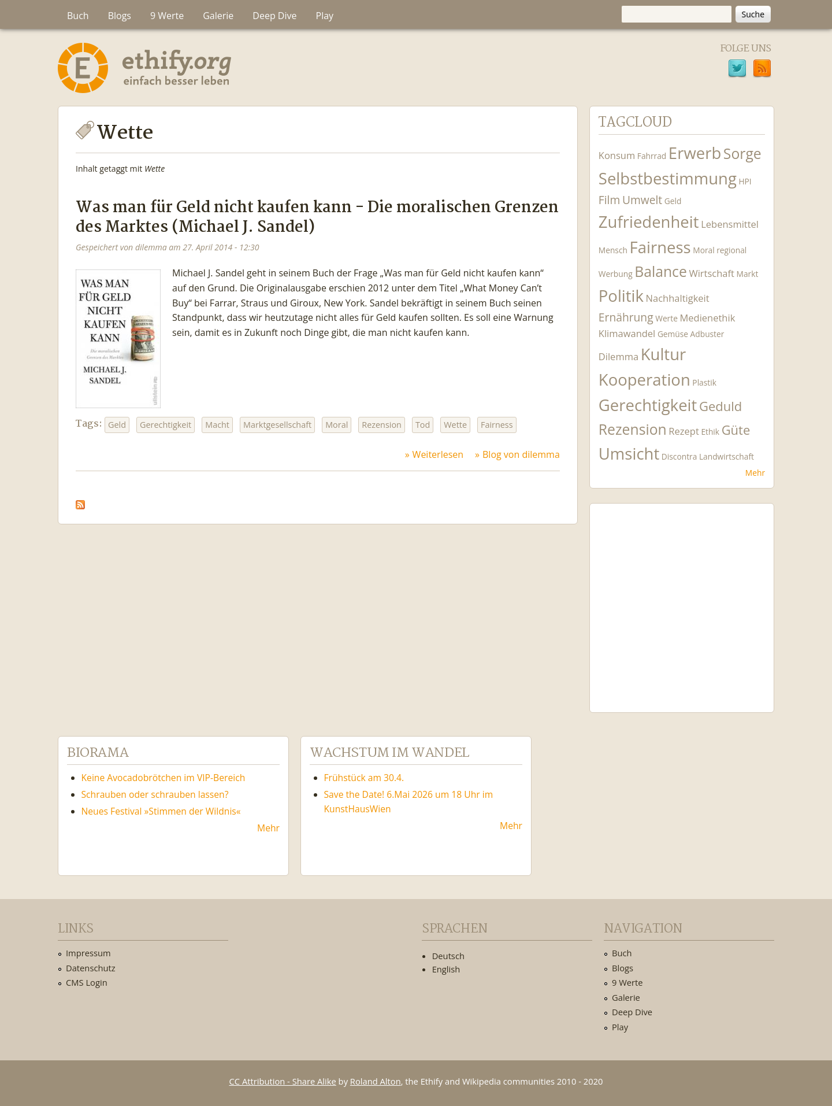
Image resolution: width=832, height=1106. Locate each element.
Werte (666, 318)
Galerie (218, 15)
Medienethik (707, 317)
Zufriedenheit (649, 221)
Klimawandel (627, 333)
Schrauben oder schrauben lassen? (155, 794)
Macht (217, 424)
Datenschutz (91, 968)
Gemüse (673, 333)
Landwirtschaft (726, 456)
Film (609, 200)
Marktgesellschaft (277, 424)
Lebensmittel (730, 224)
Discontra (679, 456)
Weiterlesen (438, 454)
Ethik (710, 431)
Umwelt (642, 200)
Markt (748, 273)
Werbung (616, 273)
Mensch (613, 250)
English (446, 969)
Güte (736, 429)
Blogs (119, 15)
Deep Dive (274, 15)
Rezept (683, 431)
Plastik (704, 382)
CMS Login (86, 982)
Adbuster (707, 333)
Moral (336, 424)
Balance (660, 271)
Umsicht (629, 453)
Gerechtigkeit (165, 424)
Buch (78, 15)
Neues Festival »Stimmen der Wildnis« (161, 811)
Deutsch (448, 955)
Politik (621, 295)
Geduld (720, 406)
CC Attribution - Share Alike (282, 1081)
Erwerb (694, 153)
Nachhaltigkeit (678, 298)
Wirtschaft (711, 273)
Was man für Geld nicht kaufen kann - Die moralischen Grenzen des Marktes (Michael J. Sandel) (317, 217)
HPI (744, 181)
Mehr (755, 472)
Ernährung (626, 317)
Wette (455, 424)
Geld (117, 424)
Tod (422, 424)
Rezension (382, 424)
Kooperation (644, 379)
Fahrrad (651, 155)
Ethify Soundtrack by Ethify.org (682, 599)
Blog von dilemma (521, 454)
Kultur (663, 354)
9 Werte (167, 15)
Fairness (497, 424)
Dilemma (618, 356)
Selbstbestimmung (668, 178)
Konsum (617, 155)
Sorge (742, 153)
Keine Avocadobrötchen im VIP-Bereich (163, 777)
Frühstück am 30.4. (364, 777)
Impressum (88, 953)
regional (731, 250)
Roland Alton (375, 1081)
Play (325, 15)
